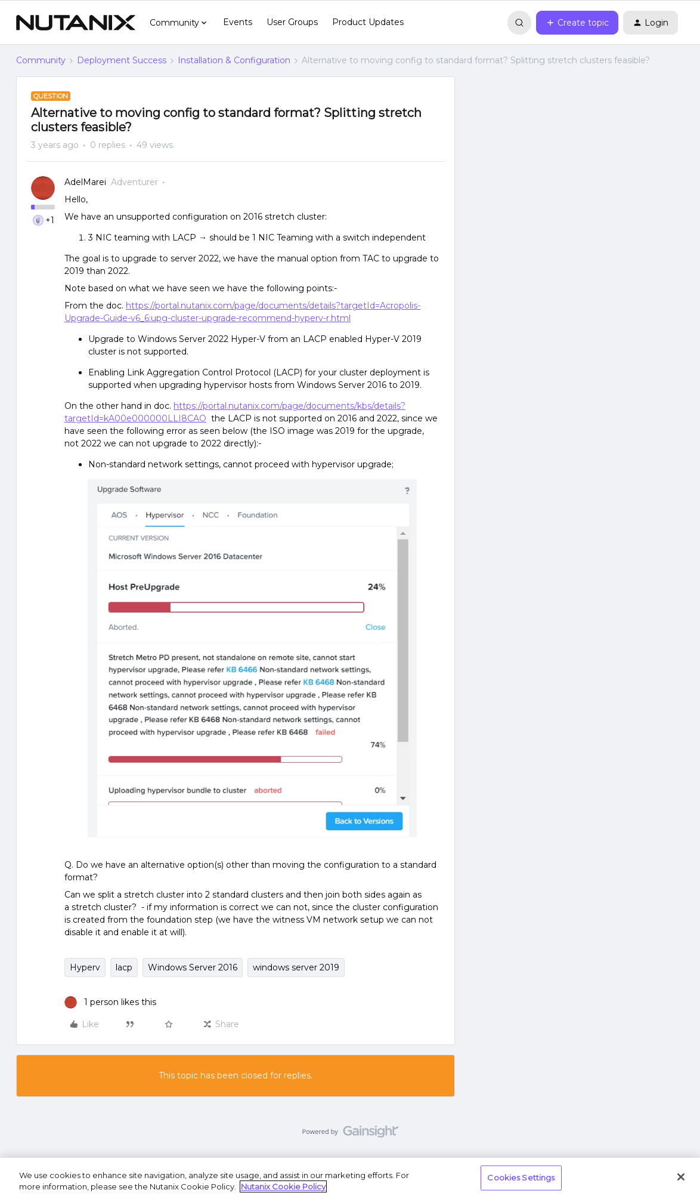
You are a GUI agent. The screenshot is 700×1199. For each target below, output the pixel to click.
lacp (124, 967)
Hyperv (85, 967)
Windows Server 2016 (192, 967)
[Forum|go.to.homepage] (75, 23)
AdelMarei (85, 182)
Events (237, 22)
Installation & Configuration (234, 60)
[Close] (681, 1177)
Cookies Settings (521, 1177)
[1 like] (110, 1002)
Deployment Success (121, 60)
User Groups (292, 22)
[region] (350, 1178)
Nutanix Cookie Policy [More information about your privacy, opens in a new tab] (283, 1186)
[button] (577, 23)
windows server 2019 (296, 967)
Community (41, 60)
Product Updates (368, 22)
